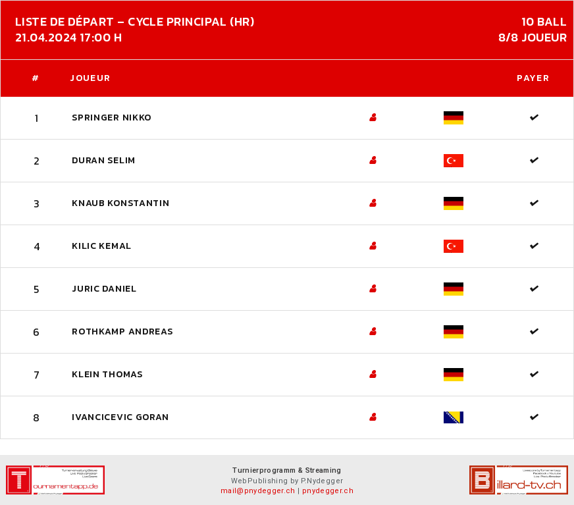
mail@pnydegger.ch (258, 491)
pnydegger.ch (327, 491)
